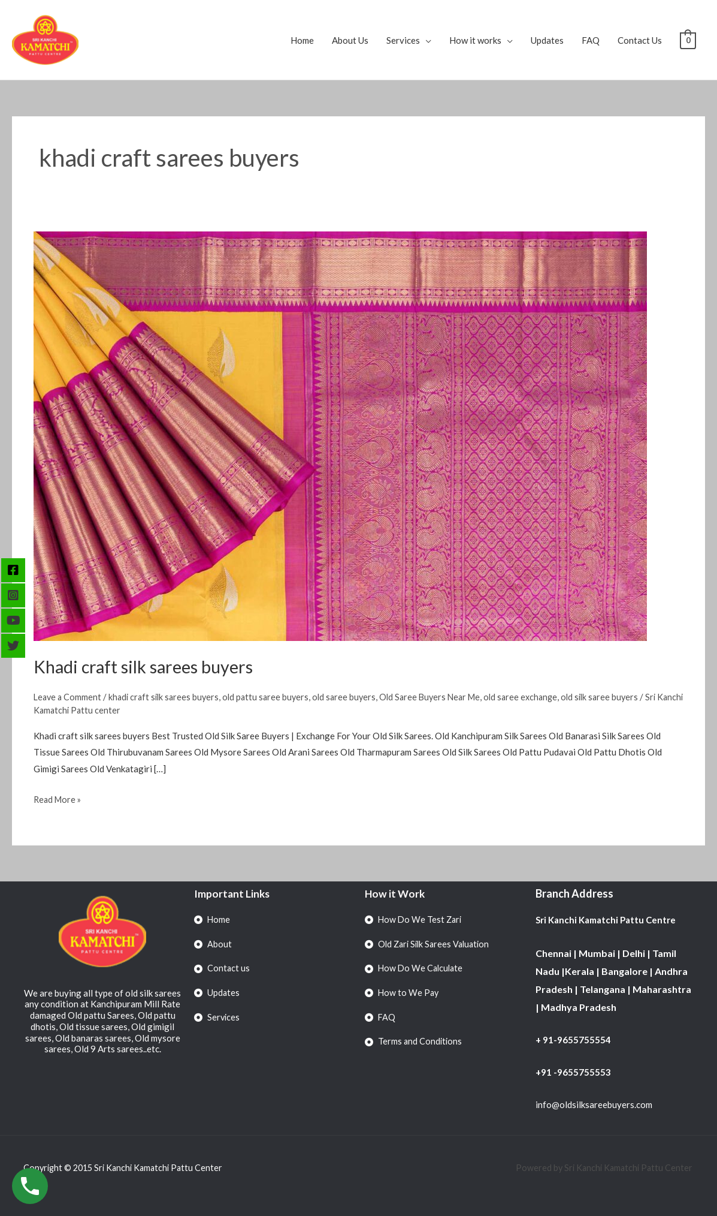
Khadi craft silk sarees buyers (148, 666)
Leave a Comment (69, 696)
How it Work (395, 892)
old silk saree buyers (619, 696)
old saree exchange (537, 696)
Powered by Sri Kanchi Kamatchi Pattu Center (602, 1167)
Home (302, 40)
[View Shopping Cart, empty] (688, 40)
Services (403, 40)
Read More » (59, 797)
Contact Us (640, 40)
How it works (475, 40)
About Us (350, 40)
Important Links (232, 892)
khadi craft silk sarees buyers (168, 696)
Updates (547, 40)
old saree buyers (353, 696)
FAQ (591, 40)
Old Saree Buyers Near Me (442, 696)
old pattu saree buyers (273, 696)
